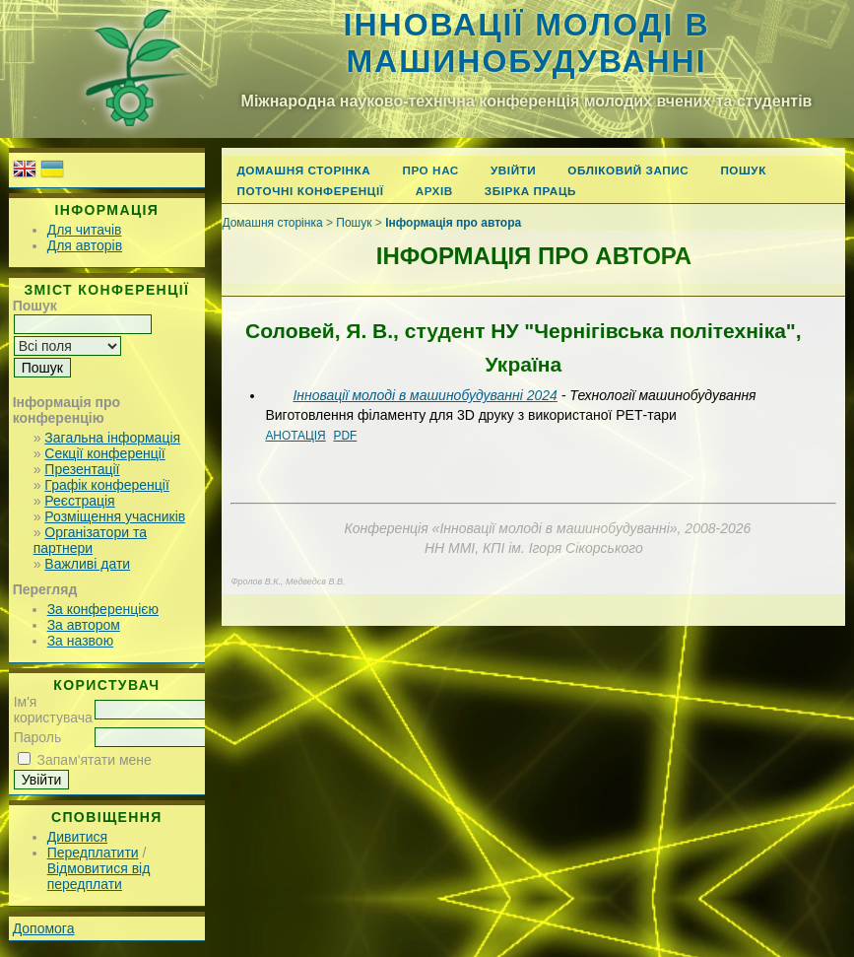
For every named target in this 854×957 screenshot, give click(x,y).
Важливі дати (87, 564)
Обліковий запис (628, 170)
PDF (345, 436)
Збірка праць (530, 190)
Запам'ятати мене (94, 760)
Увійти (513, 170)
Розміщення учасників (114, 516)
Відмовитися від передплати (99, 876)
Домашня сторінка (303, 170)
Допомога (44, 928)
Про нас (430, 170)
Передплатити (93, 852)
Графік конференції (106, 485)
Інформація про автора (453, 223)
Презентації (81, 469)
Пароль (38, 737)
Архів (434, 190)
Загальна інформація (112, 437)
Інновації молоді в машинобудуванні (527, 43)
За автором (83, 625)
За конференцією (103, 609)
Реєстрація (79, 501)
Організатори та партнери (90, 540)
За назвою (80, 641)
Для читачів (84, 230)
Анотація (295, 436)
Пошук (743, 170)
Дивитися (77, 837)
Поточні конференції (309, 190)
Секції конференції (104, 453)
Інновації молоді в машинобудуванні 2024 (425, 395)
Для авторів (84, 245)
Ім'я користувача (53, 709)
